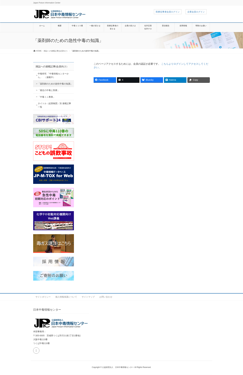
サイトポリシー (43, 297)
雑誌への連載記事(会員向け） (52, 66)
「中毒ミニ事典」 (46, 97)
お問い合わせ (105, 297)
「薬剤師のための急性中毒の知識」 (55, 83)
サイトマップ (88, 297)
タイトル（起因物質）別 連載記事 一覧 (54, 105)
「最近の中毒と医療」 (49, 90)
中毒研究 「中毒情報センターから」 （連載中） (53, 75)
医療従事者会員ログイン (168, 12)
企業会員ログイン (196, 12)
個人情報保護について (66, 297)
